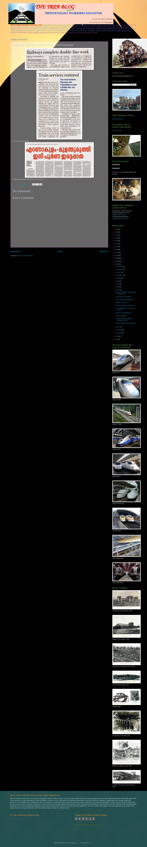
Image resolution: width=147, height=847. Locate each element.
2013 (116, 336)
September (119, 275)
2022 (116, 241)
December (119, 266)
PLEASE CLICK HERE (17, 818)
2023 (116, 238)
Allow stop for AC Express (123, 296)
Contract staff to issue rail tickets (125, 323)
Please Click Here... (118, 119)
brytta (78, 843)
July (117, 281)
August (118, 278)
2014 (116, 264)
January (118, 332)
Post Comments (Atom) (26, 255)
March (118, 327)
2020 (116, 246)
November (119, 269)
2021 (116, 243)
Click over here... (117, 130)
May (117, 287)
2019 (116, 249)
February (119, 330)
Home (59, 251)
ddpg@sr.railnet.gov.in (119, 214)
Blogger (90, 843)
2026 (116, 229)
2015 (116, 261)
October (118, 272)
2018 (116, 252)
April (117, 289)
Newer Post (15, 251)
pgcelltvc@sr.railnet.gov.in (120, 218)
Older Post (103, 251)
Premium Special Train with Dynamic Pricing (124, 319)
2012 (116, 339)
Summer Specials (121, 316)
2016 (116, 258)
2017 (116, 255)
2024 (116, 235)
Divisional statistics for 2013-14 (125, 305)
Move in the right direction (123, 313)
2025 (116, 232)
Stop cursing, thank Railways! (124, 299)
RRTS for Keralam (121, 302)
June (117, 284)
